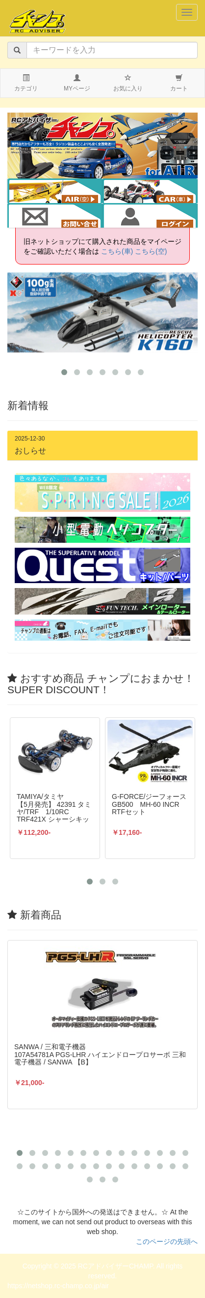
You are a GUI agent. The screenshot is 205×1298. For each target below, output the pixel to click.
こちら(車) (117, 251)
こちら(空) (151, 251)
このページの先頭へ (167, 1241)
